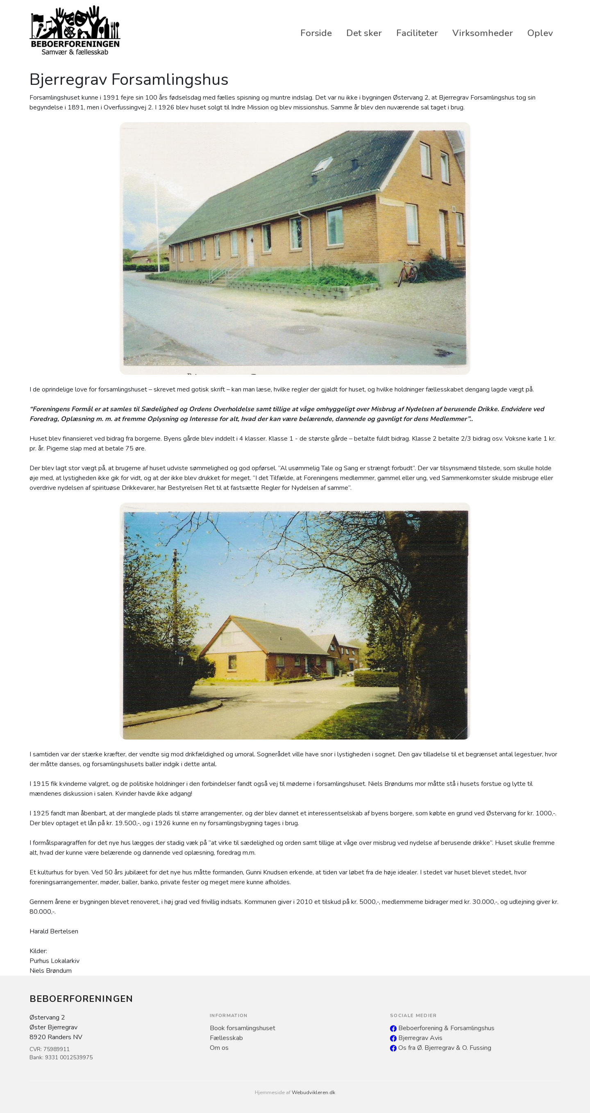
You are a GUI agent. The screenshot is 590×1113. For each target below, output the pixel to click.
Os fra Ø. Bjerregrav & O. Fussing (440, 1047)
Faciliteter (417, 33)
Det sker (364, 33)
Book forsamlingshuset (242, 1028)
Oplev (540, 33)
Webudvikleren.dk (313, 1092)
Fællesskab (226, 1037)
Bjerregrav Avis (416, 1037)
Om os (219, 1047)
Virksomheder (482, 33)
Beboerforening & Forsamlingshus (442, 1028)
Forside (316, 33)
